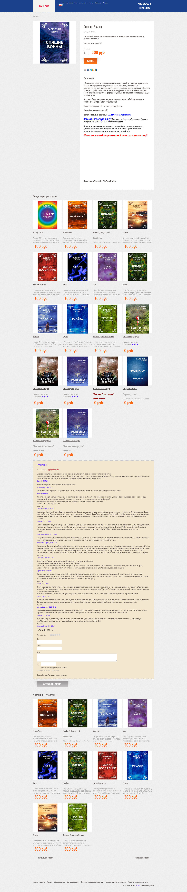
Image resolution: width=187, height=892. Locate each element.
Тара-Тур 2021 (38, 232)
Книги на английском (81, 3)
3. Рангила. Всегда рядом (42, 440)
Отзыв (38, 652)
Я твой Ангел (67, 232)
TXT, (109, 114)
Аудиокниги (69, 3)
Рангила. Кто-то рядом (41, 388)
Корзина (105, 3)
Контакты (98, 3)
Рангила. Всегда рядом (131, 336)
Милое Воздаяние (39, 284)
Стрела (125, 232)
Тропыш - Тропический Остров (104, 336)
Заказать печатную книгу (97, 119)
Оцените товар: (41, 635)
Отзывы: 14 (43, 465)
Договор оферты (73, 883)
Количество (87, 49)
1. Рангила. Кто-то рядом (101, 388)
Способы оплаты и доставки (138, 883)
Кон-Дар (126, 284)
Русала (65, 336)
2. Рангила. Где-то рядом (71, 440)
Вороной (36, 336)
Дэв (94, 284)
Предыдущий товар (45, 859)
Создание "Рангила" (130, 388)
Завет (65, 284)
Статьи (91, 3)
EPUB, (113, 114)
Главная (61, 3)
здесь (135, 344)
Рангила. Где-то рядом (71, 388)
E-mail (39, 645)
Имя (38, 639)
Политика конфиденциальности (92, 883)
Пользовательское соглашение (115, 883)
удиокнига (126, 114)
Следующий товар (142, 859)
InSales (138, 887)
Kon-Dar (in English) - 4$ (101, 232)
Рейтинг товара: (41, 470)
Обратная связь (59, 883)
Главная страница (39, 883)
